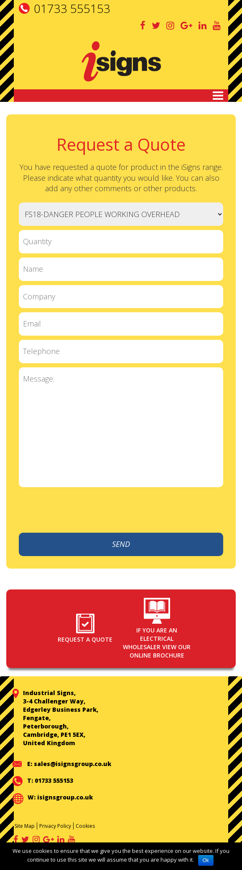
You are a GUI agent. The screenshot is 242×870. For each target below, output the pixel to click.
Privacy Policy (55, 826)
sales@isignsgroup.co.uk (72, 764)
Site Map (25, 826)
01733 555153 (72, 8)
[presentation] (159, 510)
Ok (206, 860)
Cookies (85, 826)
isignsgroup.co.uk (65, 797)
